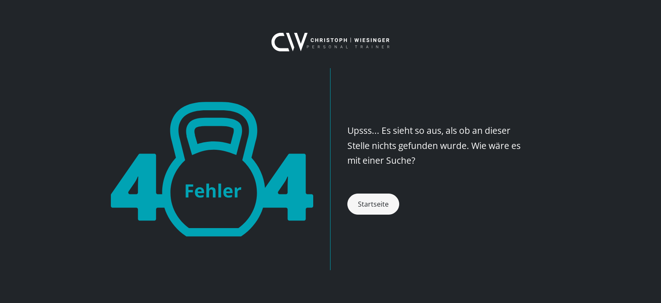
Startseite (373, 204)
